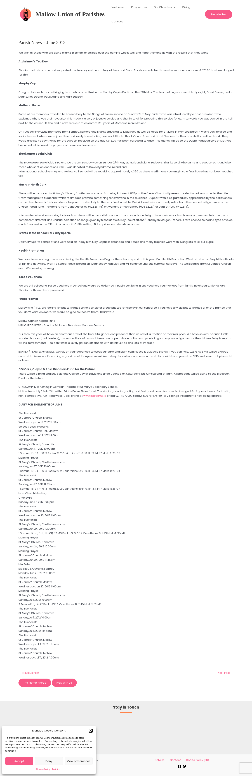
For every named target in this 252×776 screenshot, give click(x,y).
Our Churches (161, 7)
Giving (181, 7)
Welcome (117, 7)
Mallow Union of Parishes (70, 14)
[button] (91, 730)
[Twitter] (184, 766)
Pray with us (137, 7)
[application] (170, 7)
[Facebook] (179, 766)
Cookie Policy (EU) (195, 760)
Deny (49, 761)
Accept (19, 761)
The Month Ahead (36, 682)
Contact (116, 21)
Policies (56, 769)
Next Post (225, 672)
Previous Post (29, 672)
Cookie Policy (43, 769)
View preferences (78, 761)
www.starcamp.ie (95, 396)
